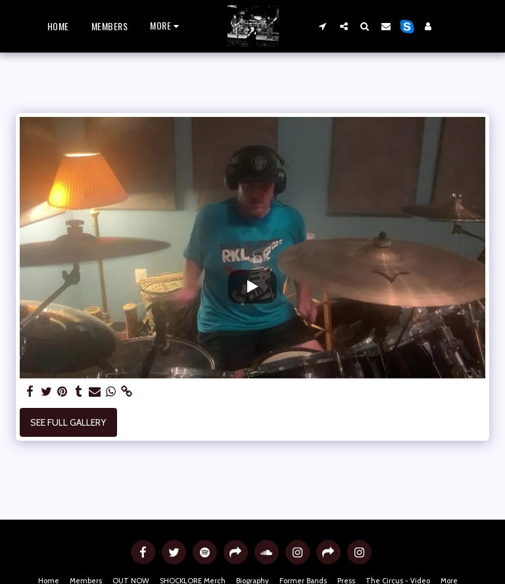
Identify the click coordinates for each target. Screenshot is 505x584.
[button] (323, 26)
